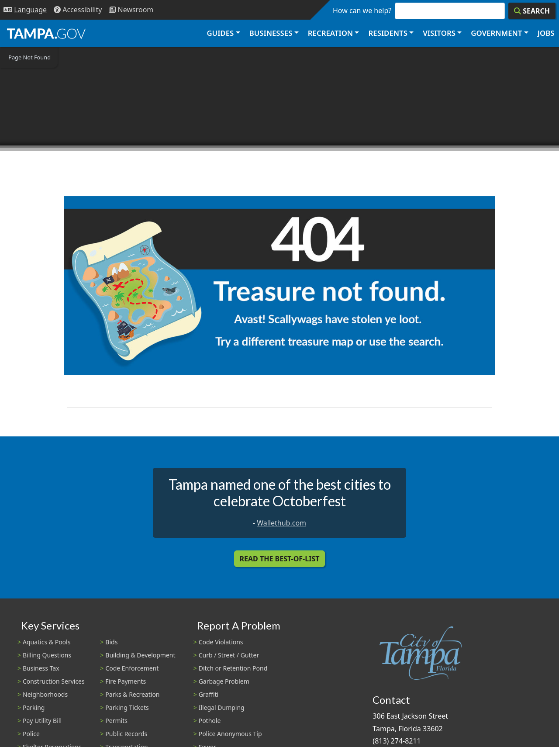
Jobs (546, 33)
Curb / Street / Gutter (229, 655)
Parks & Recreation (132, 694)
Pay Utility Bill (42, 720)
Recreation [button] (330, 33)
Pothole (210, 720)
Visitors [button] (439, 33)
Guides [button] (220, 33)
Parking (34, 707)
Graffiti (208, 694)
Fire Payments (125, 681)
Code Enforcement (132, 668)
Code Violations (221, 642)
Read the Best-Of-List (280, 559)
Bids (111, 642)
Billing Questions (47, 655)
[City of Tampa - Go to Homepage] (46, 33)
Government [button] (496, 33)
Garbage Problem (224, 681)
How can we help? (362, 10)
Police (31, 734)
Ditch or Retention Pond (233, 668)
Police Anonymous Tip (230, 734)
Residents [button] (388, 33)
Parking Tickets (126, 707)
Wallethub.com (281, 523)
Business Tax (41, 668)
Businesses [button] (271, 33)
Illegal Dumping (222, 707)
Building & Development (140, 655)
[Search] (532, 11)
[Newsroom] (131, 10)
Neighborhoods (45, 694)
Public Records (126, 734)
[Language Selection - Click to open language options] (25, 10)
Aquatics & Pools (46, 642)
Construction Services (54, 681)
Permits (116, 720)
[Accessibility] (77, 10)
